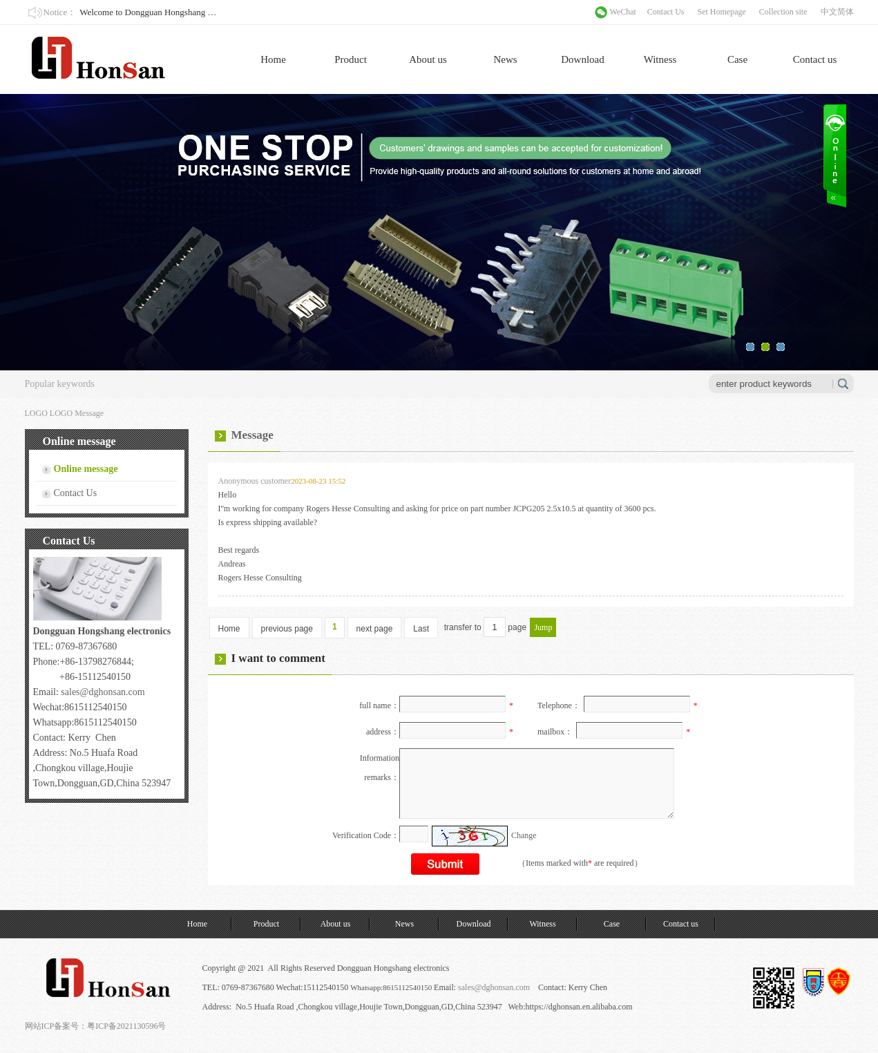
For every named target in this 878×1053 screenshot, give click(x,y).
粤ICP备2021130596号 (126, 1026)
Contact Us (666, 12)
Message (89, 413)
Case (737, 59)
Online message (86, 469)
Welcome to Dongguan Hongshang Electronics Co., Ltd (179, 12)
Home (273, 59)
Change (524, 835)
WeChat (623, 12)
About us (428, 59)
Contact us (815, 59)
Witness (660, 59)
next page (374, 629)
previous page (287, 629)
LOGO (61, 413)
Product (350, 59)
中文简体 (837, 12)
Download (582, 59)
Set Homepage (722, 12)
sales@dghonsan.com (102, 692)
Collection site (783, 12)
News (505, 59)
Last (421, 629)
